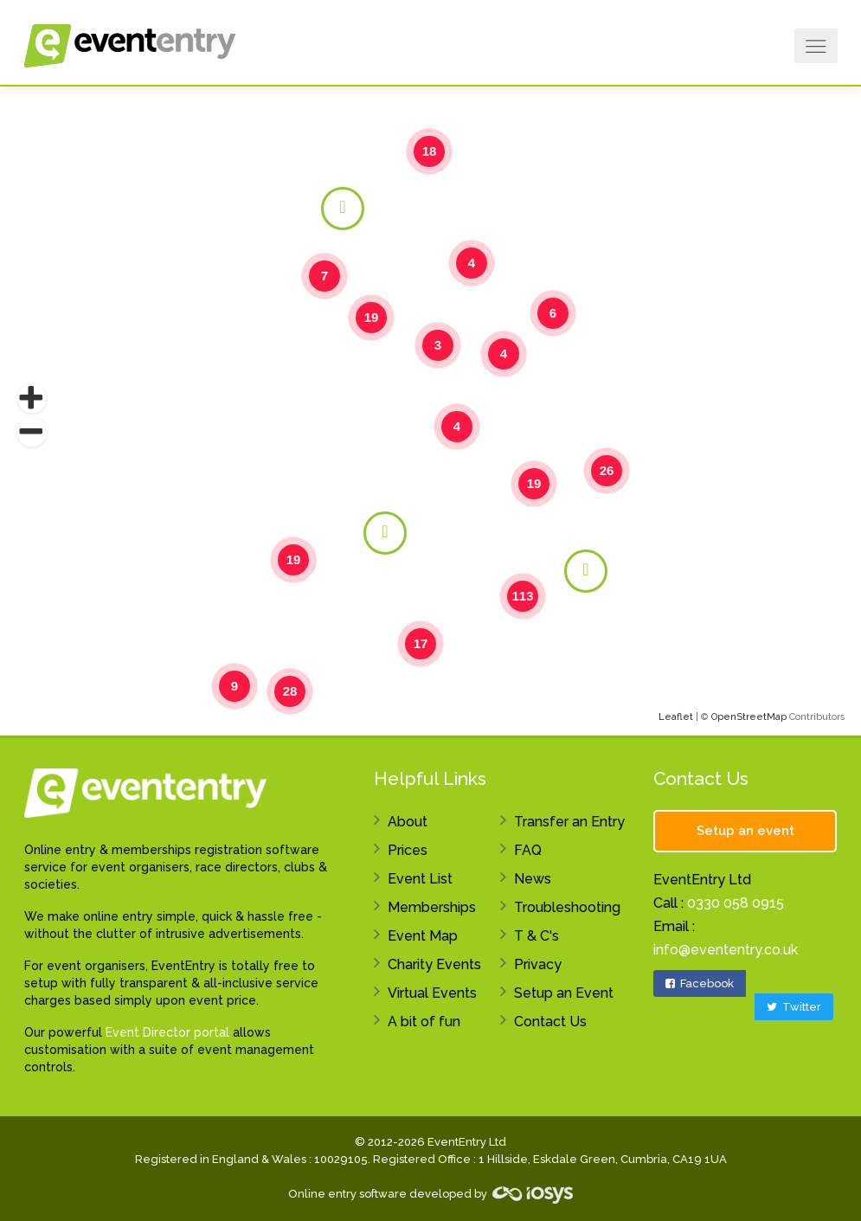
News (532, 879)
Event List (420, 879)
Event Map (423, 936)
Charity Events (434, 964)
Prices (407, 850)
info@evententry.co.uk (725, 949)
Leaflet (676, 717)
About (407, 821)
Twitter (794, 1006)
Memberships (432, 907)
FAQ (528, 850)
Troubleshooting (567, 907)
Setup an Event (564, 993)
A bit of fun (424, 1021)
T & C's (536, 936)
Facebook (699, 983)
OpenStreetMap (749, 717)
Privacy (538, 964)
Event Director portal (167, 1032)
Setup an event (745, 831)
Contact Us (550, 1021)
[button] (32, 399)
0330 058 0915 (735, 903)
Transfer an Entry (569, 821)
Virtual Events (432, 993)
